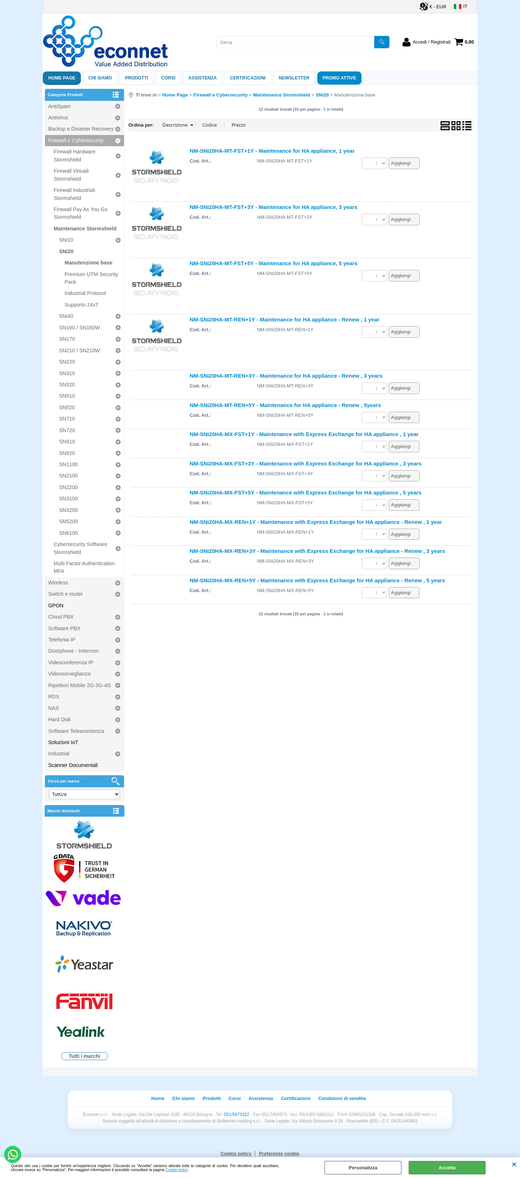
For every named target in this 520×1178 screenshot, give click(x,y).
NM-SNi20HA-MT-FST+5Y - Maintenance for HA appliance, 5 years (274, 263)
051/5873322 (236, 1114)
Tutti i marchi (84, 1056)
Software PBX (64, 628)
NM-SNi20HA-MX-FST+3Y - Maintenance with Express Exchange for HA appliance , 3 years (306, 463)
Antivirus (58, 117)
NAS (53, 708)
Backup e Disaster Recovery (81, 129)
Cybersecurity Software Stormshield (80, 548)
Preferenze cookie (279, 1153)
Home (157, 1098)
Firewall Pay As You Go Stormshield (81, 213)
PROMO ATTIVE (339, 78)
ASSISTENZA (203, 78)
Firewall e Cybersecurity (76, 140)
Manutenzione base (88, 263)
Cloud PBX (61, 617)
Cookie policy (176, 1170)
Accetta (447, 1167)
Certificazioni (248, 78)
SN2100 (68, 476)
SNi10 (66, 240)
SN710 (67, 419)
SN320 (67, 384)
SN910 (67, 441)
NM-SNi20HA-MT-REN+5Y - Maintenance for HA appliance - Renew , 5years (285, 405)
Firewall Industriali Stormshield (74, 194)
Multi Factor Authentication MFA (84, 567)
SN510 (67, 396)
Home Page (61, 78)
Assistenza (260, 1098)
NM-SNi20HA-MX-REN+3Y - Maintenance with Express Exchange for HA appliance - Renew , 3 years (317, 551)
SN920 (67, 453)
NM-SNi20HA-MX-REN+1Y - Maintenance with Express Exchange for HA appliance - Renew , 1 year (316, 522)
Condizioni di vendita (342, 1098)
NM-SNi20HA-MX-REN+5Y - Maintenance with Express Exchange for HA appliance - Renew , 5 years (317, 580)
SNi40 (66, 316)
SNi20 (66, 251)
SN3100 (68, 498)
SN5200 (68, 521)
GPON (55, 605)
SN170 (67, 339)
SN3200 (68, 510)
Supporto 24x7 (81, 305)
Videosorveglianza (69, 674)
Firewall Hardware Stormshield (74, 155)
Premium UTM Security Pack (91, 278)
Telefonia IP (61, 640)
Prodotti (136, 78)
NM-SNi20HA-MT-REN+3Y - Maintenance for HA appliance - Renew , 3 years (286, 376)
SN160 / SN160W (79, 328)
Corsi (168, 78)
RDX (53, 696)
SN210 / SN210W (79, 350)
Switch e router (65, 594)
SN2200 (68, 487)
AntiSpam (59, 106)
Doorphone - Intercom (73, 651)
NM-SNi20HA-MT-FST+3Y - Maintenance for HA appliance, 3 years (274, 207)
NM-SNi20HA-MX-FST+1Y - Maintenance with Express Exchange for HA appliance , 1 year (304, 434)
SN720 (67, 430)
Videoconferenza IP (71, 662)
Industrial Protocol (85, 293)
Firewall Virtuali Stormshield (71, 174)
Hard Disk (59, 719)
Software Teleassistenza (76, 731)
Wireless (58, 583)
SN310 (67, 373)
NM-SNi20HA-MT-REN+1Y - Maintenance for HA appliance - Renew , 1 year (284, 319)
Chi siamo (100, 78)
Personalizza (363, 1167)
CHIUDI (514, 1164)
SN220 (67, 362)
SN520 (67, 407)
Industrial (58, 753)
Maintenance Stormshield (85, 228)
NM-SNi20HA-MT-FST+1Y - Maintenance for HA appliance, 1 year (272, 151)
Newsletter (294, 78)
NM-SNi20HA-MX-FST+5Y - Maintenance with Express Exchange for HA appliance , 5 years (306, 492)
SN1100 (68, 464)
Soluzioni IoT (63, 742)
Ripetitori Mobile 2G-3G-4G (79, 685)
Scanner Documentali (73, 765)
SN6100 (68, 533)
